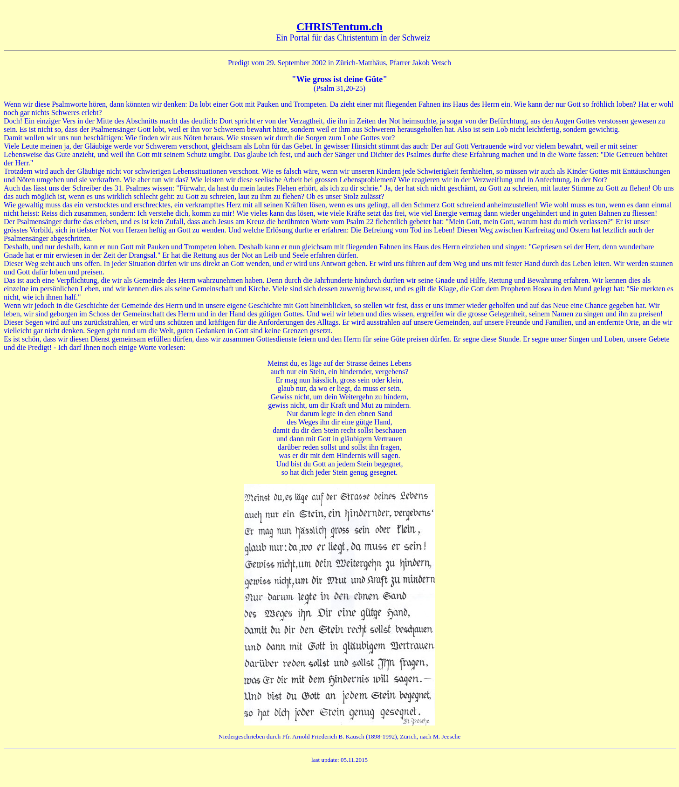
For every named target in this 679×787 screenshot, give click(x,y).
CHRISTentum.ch (339, 27)
